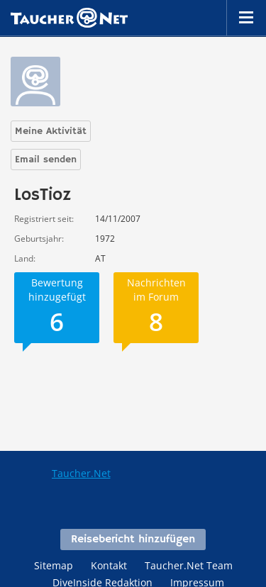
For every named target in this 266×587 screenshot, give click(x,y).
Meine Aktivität (51, 131)
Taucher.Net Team (189, 565)
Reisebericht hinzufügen (133, 539)
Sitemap (53, 565)
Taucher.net (69, 18)
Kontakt (109, 565)
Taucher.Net (81, 473)
